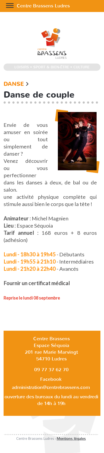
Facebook (50, 379)
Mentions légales (71, 438)
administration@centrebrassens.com (51, 387)
